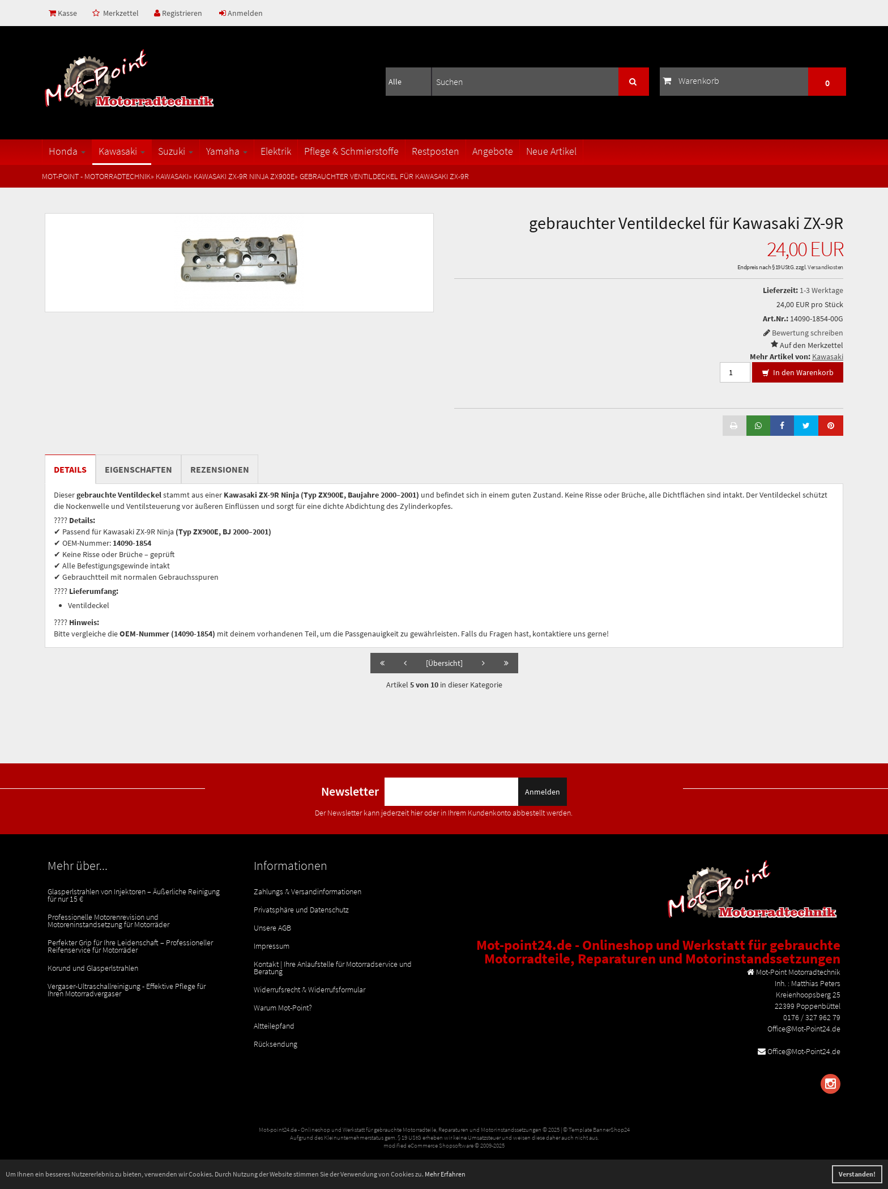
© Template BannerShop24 (596, 1129)
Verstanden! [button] (857, 1174)
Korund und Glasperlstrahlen (93, 968)
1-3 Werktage (821, 290)
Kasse (63, 13)
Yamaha (226, 151)
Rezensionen (219, 469)
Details (70, 469)
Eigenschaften (138, 469)
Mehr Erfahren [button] (445, 1174)
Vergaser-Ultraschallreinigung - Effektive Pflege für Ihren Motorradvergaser (127, 990)
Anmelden (241, 13)
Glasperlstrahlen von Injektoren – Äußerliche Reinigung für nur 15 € (134, 895)
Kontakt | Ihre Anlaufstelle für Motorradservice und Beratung (333, 967)
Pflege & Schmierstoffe (351, 151)
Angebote (492, 151)
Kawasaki (122, 151)
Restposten (435, 151)
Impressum (271, 946)
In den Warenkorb (798, 373)
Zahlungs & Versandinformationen (307, 891)
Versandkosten (825, 267)
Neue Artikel (551, 151)
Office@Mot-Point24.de (803, 1051)
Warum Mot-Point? (283, 1008)
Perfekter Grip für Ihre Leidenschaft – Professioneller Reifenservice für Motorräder (130, 946)
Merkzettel (115, 13)
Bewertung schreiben (807, 333)
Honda (67, 151)
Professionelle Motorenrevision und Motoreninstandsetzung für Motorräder (108, 920)
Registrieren (178, 13)
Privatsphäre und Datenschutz (301, 910)
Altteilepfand (274, 1026)
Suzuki (175, 151)
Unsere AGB (272, 928)
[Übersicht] (444, 663)
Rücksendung (275, 1044)
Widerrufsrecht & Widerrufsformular (309, 989)
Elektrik (276, 151)
